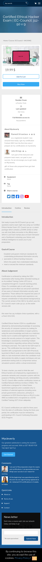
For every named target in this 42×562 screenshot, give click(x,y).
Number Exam (21, 100)
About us (7, 494)
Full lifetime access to (21, 117)
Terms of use (8, 499)
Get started (8, 454)
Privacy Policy (22, 558)
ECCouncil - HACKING (23, 40)
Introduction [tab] (7, 208)
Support (7, 503)
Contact (7, 508)
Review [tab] (27, 208)
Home (5, 40)
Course (11, 40)
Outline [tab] (18, 208)
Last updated (21, 109)
